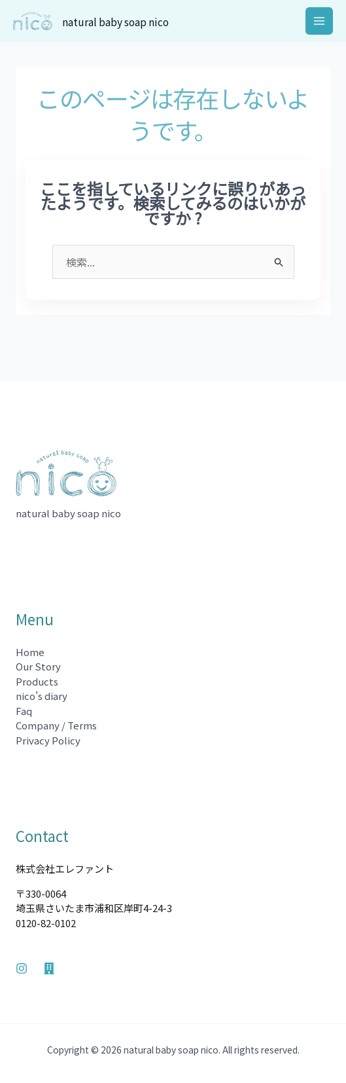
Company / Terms (56, 725)
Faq (24, 711)
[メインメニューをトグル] (319, 21)
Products (37, 681)
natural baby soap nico (127, 20)
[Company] (49, 968)
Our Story (38, 666)
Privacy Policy (48, 740)
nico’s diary (41, 696)
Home (30, 652)
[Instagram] (21, 968)
